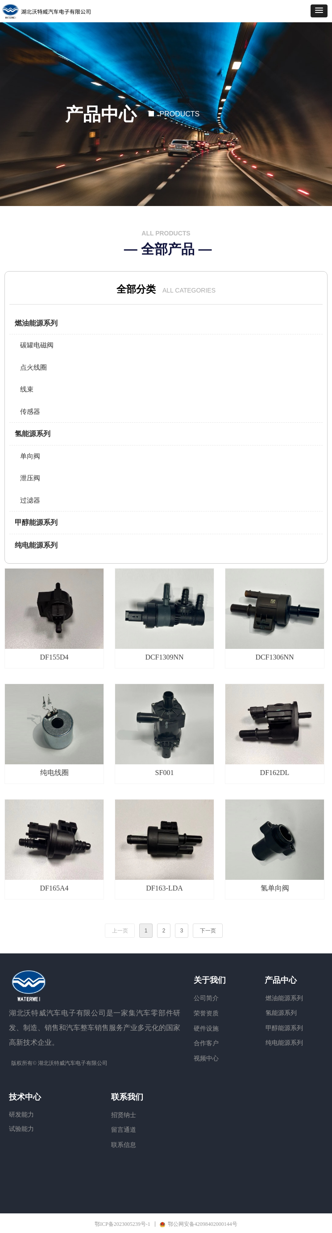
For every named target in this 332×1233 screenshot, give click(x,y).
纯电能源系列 (36, 545)
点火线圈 (33, 367)
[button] (319, 10)
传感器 (30, 411)
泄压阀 (30, 478)
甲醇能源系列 (36, 522)
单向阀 (30, 456)
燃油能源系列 (36, 323)
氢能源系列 (32, 433)
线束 (26, 389)
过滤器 (30, 500)
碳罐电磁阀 (37, 345)
